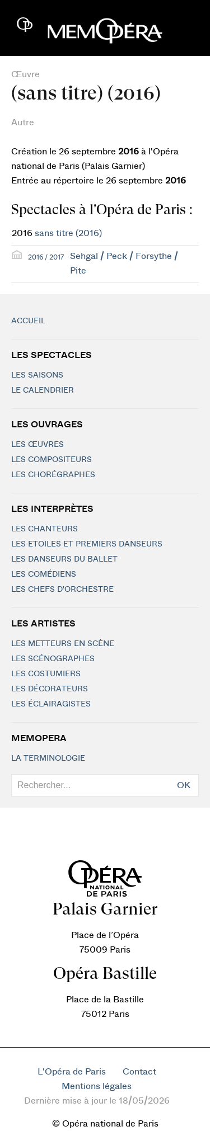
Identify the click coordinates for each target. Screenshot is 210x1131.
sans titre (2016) (68, 233)
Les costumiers (46, 674)
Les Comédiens (43, 574)
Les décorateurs (49, 689)
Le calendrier (42, 390)
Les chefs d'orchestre (62, 589)
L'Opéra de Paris (72, 1071)
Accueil (28, 321)
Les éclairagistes (51, 704)
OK (183, 785)
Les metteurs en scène (62, 644)
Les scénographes (53, 659)
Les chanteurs (44, 529)
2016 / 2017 (46, 257)
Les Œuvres (37, 445)
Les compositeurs (51, 460)
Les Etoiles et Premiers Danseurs (86, 544)
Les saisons (37, 375)
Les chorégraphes (53, 475)
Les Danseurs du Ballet (64, 559)
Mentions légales (97, 1086)
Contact (139, 1071)
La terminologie (48, 758)
